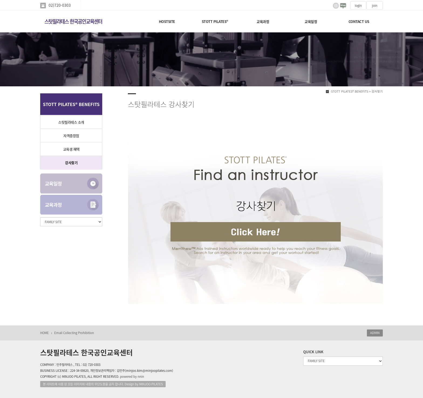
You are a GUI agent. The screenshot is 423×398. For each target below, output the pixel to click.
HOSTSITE (167, 21)
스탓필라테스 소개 (71, 122)
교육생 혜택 (71, 149)
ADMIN (375, 333)
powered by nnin (132, 376)
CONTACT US (359, 21)
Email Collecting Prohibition (74, 333)
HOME (44, 333)
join (374, 5)
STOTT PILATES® (215, 21)
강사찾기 (71, 162)
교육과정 (263, 21)
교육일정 (311, 21)
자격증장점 (71, 135)
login (358, 5)
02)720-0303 (60, 5)
